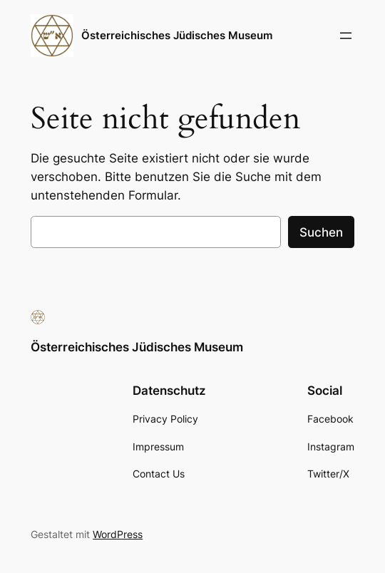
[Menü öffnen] (345, 35)
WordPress (118, 534)
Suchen (321, 232)
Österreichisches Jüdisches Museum (176, 35)
